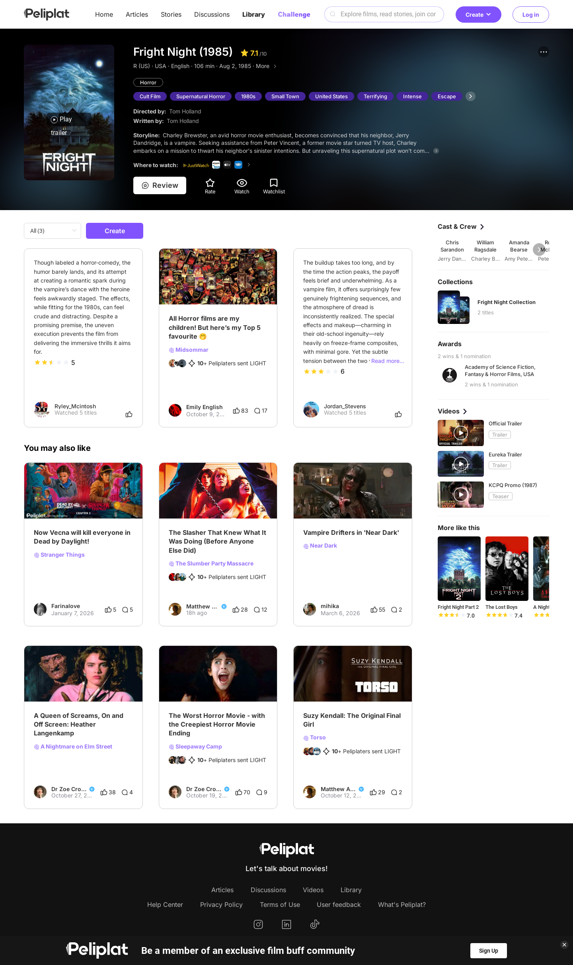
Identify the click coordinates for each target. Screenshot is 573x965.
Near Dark (320, 546)
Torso (314, 738)
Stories (171, 14)
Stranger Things (59, 555)
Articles (137, 14)
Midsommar (189, 350)
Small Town (286, 96)
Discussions (212, 14)
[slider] (52, 363)
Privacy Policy (221, 904)
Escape (448, 96)
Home (104, 14)
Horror (148, 82)
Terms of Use (280, 904)
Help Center (165, 904)
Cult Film (150, 96)
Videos (313, 890)
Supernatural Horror (201, 96)
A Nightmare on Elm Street (73, 746)
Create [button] (478, 14)
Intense (413, 96)
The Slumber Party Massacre (211, 563)
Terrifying (376, 96)
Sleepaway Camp (195, 746)
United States (332, 96)
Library (253, 14)
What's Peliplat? (402, 904)
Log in (530, 14)
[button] (543, 51)
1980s (249, 96)
